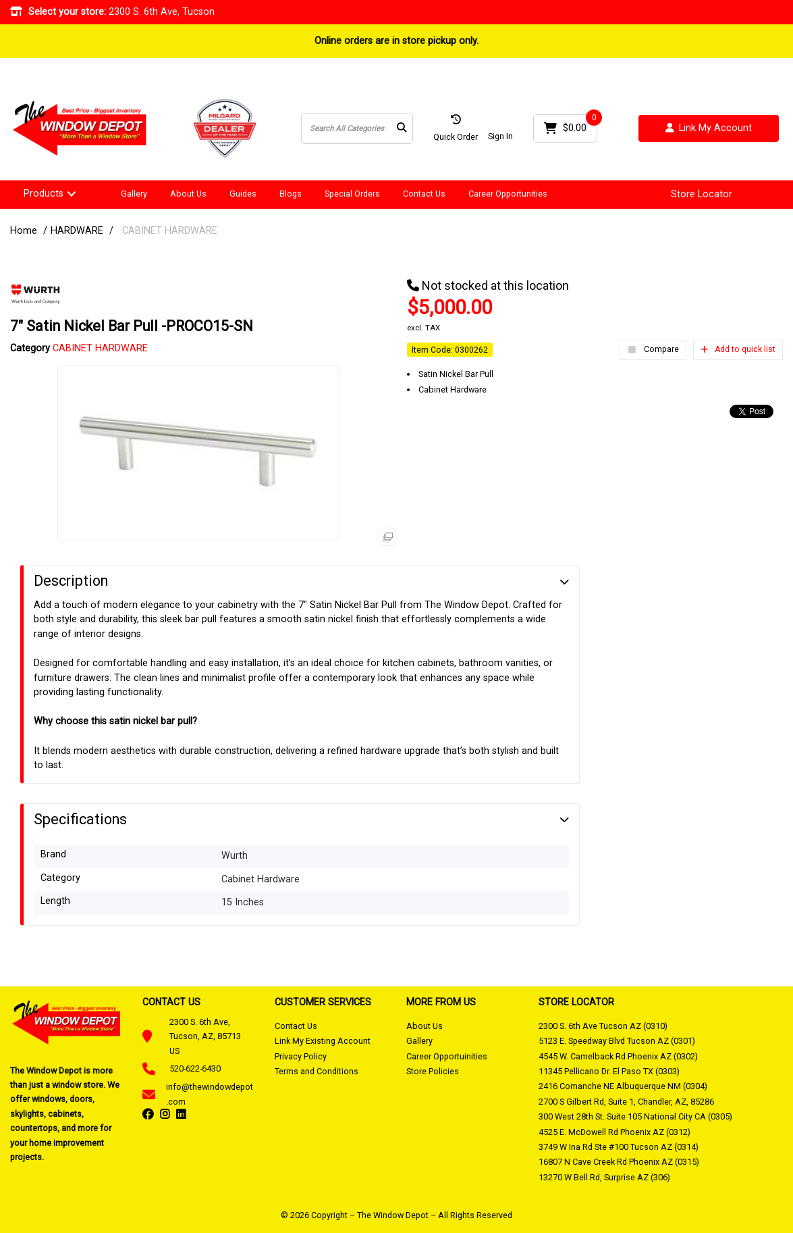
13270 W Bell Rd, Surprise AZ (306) (604, 1177)
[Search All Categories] (357, 128)
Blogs (290, 193)
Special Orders (352, 193)
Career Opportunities (507, 193)
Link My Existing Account (323, 1041)
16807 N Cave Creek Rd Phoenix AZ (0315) (619, 1162)
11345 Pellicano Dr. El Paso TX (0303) (609, 1071)
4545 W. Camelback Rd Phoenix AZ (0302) (618, 1056)
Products (43, 193)
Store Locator (701, 194)
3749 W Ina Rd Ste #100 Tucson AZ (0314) (619, 1147)
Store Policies (432, 1071)
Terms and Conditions (316, 1071)
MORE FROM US (441, 1002)
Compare (653, 350)
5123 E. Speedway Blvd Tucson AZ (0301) (617, 1041)
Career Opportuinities (446, 1056)
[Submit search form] (401, 129)
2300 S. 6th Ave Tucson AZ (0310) (603, 1026)
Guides (242, 193)
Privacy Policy (301, 1056)
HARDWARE (77, 230)
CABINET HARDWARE (169, 230)
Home (23, 230)
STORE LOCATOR (576, 1002)
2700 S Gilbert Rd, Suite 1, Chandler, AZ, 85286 (626, 1102)
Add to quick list (738, 349)
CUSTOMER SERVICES (323, 1002)
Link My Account (708, 129)
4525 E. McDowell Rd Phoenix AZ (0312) (614, 1132)
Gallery (134, 193)
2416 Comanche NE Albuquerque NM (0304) (623, 1086)
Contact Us (424, 193)
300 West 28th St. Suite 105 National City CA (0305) (635, 1116)
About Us (188, 193)
